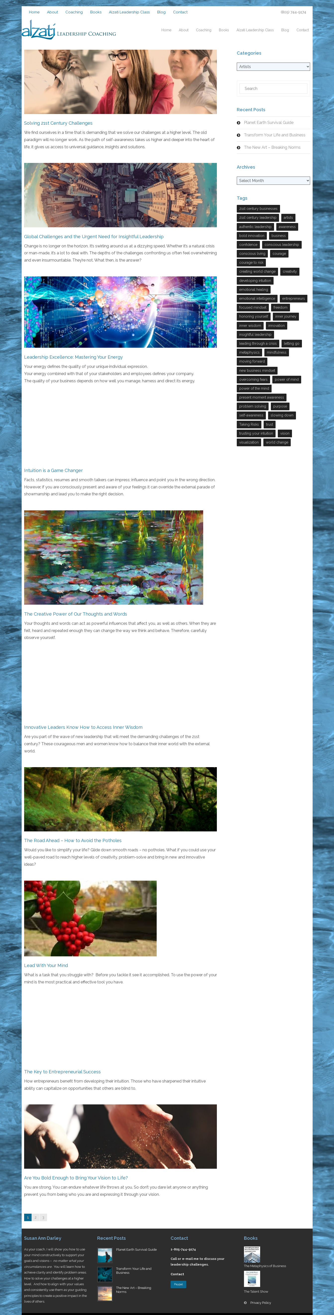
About (52, 12)
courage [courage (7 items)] (279, 254)
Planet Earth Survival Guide (268, 122)
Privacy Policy (260, 1303)
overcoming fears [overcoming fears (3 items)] (253, 379)
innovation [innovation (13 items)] (276, 326)
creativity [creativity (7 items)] (290, 271)
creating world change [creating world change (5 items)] (257, 271)
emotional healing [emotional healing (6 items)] (253, 290)
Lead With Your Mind (46, 962)
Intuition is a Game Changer (53, 468)
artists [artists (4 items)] (288, 218)
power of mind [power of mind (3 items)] (287, 379)
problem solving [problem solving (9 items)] (252, 406)
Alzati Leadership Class (129, 12)
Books (95, 12)
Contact (180, 12)
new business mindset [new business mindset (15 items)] (257, 371)
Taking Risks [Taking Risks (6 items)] (249, 424)
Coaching (74, 12)
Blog (161, 12)
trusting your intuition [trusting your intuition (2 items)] (256, 433)
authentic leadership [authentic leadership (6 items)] (255, 227)
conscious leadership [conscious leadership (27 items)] (282, 245)
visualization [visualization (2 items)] (249, 442)
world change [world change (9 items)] (277, 442)
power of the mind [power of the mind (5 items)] (254, 388)
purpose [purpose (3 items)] (280, 406)
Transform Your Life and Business (274, 135)
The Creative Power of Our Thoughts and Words (75, 611)
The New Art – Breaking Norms (272, 147)
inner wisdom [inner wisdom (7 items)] (250, 326)
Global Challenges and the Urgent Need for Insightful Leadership (94, 236)
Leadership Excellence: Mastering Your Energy (73, 356)
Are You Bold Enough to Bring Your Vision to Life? (76, 1174)
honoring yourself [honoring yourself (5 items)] (253, 316)
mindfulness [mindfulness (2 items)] (276, 352)
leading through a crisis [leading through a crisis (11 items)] (258, 343)
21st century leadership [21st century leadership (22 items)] (258, 218)
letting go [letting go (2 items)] (291, 343)
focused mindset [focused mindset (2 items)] (252, 307)
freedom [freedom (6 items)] (280, 307)
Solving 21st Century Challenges (58, 123)
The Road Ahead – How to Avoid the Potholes (73, 837)
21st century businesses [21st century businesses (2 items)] (258, 209)
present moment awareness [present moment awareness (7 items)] (261, 397)
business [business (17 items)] (279, 236)
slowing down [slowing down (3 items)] (282, 415)
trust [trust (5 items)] (269, 424)
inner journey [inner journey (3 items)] (285, 316)
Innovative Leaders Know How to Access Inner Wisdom (83, 725)
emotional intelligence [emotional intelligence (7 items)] (257, 299)
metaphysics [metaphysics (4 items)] (249, 352)
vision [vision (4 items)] (284, 433)
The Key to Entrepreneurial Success (62, 1068)
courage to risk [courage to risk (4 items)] (251, 262)
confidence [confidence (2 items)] (248, 245)
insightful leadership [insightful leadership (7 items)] (255, 335)
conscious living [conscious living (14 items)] (252, 254)
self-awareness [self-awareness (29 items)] (251, 415)
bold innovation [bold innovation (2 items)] (251, 236)
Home (34, 12)
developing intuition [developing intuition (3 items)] (255, 281)
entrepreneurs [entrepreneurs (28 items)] (293, 299)
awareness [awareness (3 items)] (287, 227)
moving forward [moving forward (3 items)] (252, 361)
